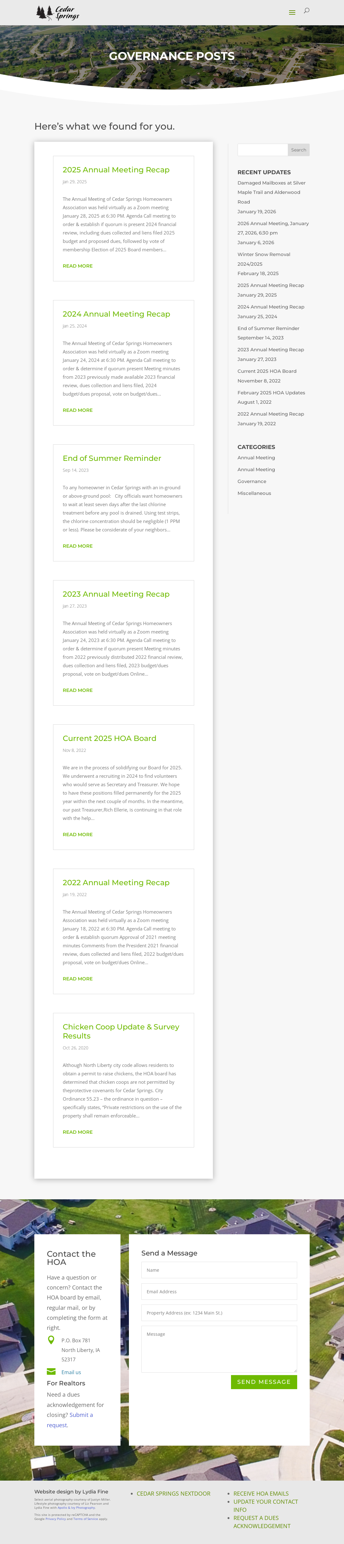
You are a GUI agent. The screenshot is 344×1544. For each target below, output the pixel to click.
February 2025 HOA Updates (271, 393)
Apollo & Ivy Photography (76, 1507)
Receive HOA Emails (261, 1493)
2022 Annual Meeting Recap (116, 882)
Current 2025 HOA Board (109, 738)
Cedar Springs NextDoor (173, 1493)
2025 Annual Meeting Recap (116, 169)
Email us (71, 1372)
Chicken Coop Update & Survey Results (121, 1031)
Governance (252, 481)
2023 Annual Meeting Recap (116, 594)
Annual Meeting (256, 458)
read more (78, 266)
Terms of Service (85, 1519)
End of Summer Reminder (112, 458)
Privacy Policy (56, 1519)
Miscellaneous (254, 493)
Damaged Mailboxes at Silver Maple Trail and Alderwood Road (272, 192)
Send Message (264, 1382)
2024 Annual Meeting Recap (116, 313)
